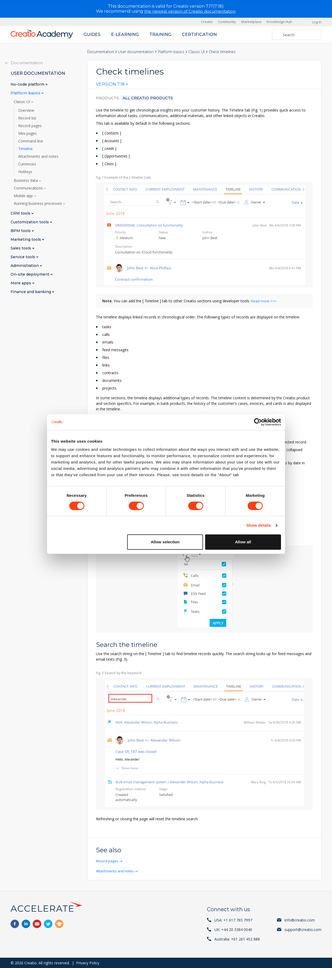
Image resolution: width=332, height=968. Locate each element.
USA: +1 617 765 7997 (233, 919)
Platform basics (171, 51)
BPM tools (21, 230)
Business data (26, 180)
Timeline (25, 148)
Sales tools (21, 248)
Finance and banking (31, 291)
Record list (27, 117)
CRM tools (21, 213)
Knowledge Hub (279, 21)
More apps (21, 283)
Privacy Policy (87, 962)
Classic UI (196, 51)
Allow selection (165, 542)
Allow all (243, 542)
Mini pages (27, 133)
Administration (25, 265)
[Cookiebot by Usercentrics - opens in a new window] (258, 422)
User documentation (136, 51)
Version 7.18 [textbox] (110, 84)
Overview (26, 110)
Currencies (27, 163)
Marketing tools (26, 239)
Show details (258, 525)
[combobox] (112, 85)
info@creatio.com (299, 919)
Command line (30, 140)
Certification (199, 34)
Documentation (100, 51)
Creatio (207, 21)
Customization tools (30, 222)
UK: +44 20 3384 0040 (233, 929)
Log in (316, 21)
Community (227, 21)
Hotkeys (25, 171)
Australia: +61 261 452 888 (237, 938)
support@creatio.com (302, 929)
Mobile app (24, 195)
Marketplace (251, 21)
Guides (92, 34)
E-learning (125, 34)
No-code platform (28, 84)
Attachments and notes (116, 870)
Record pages (108, 860)
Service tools (23, 256)
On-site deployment (30, 274)
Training (160, 34)
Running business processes (38, 203)
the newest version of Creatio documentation (190, 11)
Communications (29, 188)
